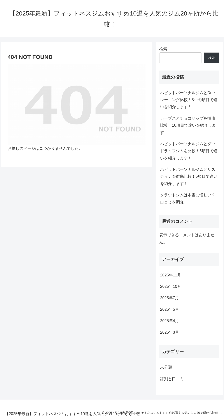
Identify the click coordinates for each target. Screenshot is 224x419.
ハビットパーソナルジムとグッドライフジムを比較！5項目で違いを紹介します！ (188, 151)
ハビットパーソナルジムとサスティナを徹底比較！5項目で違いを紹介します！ (188, 176)
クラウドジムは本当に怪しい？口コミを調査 (187, 198)
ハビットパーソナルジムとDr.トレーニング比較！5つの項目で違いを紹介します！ (188, 100)
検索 (163, 49)
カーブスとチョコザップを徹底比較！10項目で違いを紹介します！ (188, 125)
